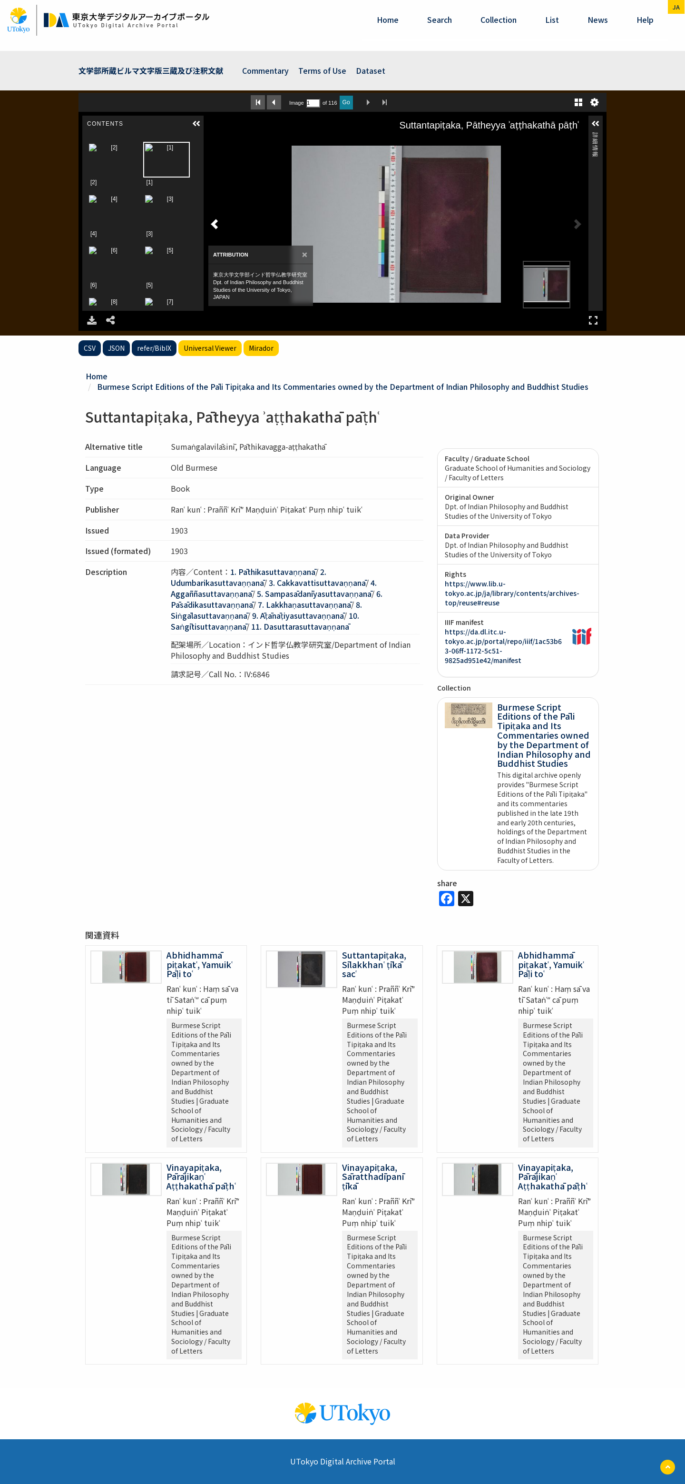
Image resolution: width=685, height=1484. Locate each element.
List (552, 19)
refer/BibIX (154, 348)
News (597, 19)
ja (676, 6)
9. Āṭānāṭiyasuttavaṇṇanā (298, 615)
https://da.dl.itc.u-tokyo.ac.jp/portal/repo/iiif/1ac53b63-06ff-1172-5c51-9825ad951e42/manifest (503, 646)
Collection (498, 19)
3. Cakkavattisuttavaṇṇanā (317, 582)
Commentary (265, 70)
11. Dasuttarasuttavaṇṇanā (300, 626)
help (645, 19)
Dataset (370, 70)
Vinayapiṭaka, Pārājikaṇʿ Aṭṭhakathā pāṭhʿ (201, 1176)
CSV (90, 348)
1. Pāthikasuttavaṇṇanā (272, 571)
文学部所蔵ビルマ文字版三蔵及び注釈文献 (150, 70)
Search (439, 19)
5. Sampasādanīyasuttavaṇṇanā (314, 593)
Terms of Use (322, 70)
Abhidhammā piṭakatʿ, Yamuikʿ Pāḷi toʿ (199, 964)
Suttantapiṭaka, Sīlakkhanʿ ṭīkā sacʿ (374, 964)
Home (388, 19)
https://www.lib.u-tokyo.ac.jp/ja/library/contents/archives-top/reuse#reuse (512, 593)
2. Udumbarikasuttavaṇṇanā (248, 577)
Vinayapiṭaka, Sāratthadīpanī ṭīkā (373, 1176)
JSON (116, 348)
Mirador (261, 348)
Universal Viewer (210, 348)
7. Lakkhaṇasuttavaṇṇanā (304, 604)
